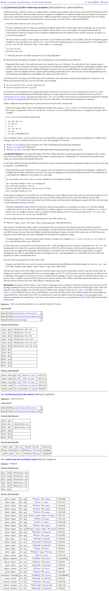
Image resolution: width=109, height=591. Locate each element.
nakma (37, 498)
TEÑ (54, 245)
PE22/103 (47, 446)
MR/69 (61, 568)
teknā (37, 545)
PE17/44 (62, 518)
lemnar (47, 561)
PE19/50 (18, 424)
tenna (47, 545)
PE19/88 (42, 388)
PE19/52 (18, 427)
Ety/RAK (62, 505)
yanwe (47, 571)
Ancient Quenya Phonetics (42, 2)
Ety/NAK (62, 498)
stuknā (37, 541)
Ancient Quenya (24, 2)
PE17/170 (62, 502)
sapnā (37, 565)
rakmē (38, 505)
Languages (12, 2)
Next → (98, 2)
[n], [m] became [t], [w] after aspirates (19, 394)
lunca (64, 297)
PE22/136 (42, 385)
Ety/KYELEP (63, 558)
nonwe (47, 578)
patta (19, 149)
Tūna (50, 551)
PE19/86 (62, 532)
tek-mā (37, 518)
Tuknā (35, 551)
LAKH (29, 446)
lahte (37, 446)
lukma (10, 144)
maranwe (48, 575)
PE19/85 (17, 329)
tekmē (37, 532)
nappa (32, 382)
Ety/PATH (47, 453)
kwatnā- (38, 581)
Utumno (6, 292)
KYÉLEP (37, 558)
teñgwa (53, 528)
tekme (38, 535)
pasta (80, 149)
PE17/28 (42, 375)
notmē (37, 578)
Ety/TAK (62, 512)
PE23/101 (62, 581)
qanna (48, 581)
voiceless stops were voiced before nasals (20, 459)
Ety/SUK (62, 508)
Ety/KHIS (46, 450)
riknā (38, 538)
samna (47, 565)
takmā (38, 512)
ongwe (80, 289)
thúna (48, 541)
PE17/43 (62, 515)
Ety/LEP (62, 561)
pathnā (10, 149)
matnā (10, 147)
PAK (25, 378)
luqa (17, 144)
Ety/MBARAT (64, 575)
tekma (38, 522)
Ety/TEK (62, 525)
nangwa (47, 498)
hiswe (39, 450)
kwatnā (37, 585)
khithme (29, 450)
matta (18, 147)
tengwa (32, 222)
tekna (38, 548)
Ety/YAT (62, 571)
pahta (32, 378)
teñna (47, 548)
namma (45, 555)
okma (86, 289)
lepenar (37, 561)
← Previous (90, 2)
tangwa (47, 512)
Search (104, 2)
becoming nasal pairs (26, 202)
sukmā (37, 508)
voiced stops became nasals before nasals (26, 316)
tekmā (11, 222)
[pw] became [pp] (21, 319)
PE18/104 (62, 522)
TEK (48, 245)
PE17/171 (42, 378)
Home (4, 2)
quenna (47, 588)
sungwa (47, 508)
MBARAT (37, 575)
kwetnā (36, 588)
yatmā (38, 571)
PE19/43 (62, 528)
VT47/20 (42, 382)
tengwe (47, 532)
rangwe (47, 505)
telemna (47, 558)
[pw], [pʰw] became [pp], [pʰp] (15, 99)
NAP (25, 382)
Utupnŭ (14, 292)
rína (47, 538)
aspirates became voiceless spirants (25, 313)
